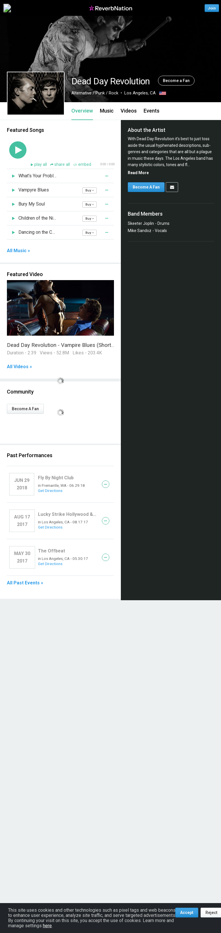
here (47, 925)
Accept (186, 912)
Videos (129, 111)
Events (151, 111)
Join (212, 8)
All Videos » (19, 366)
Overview (82, 111)
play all (41, 164)
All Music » (18, 250)
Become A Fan (25, 408)
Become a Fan (176, 80)
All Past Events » (25, 583)
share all (60, 164)
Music (107, 111)
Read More (138, 172)
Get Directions (50, 490)
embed (82, 164)
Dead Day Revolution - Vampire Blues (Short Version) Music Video (85, 345)
